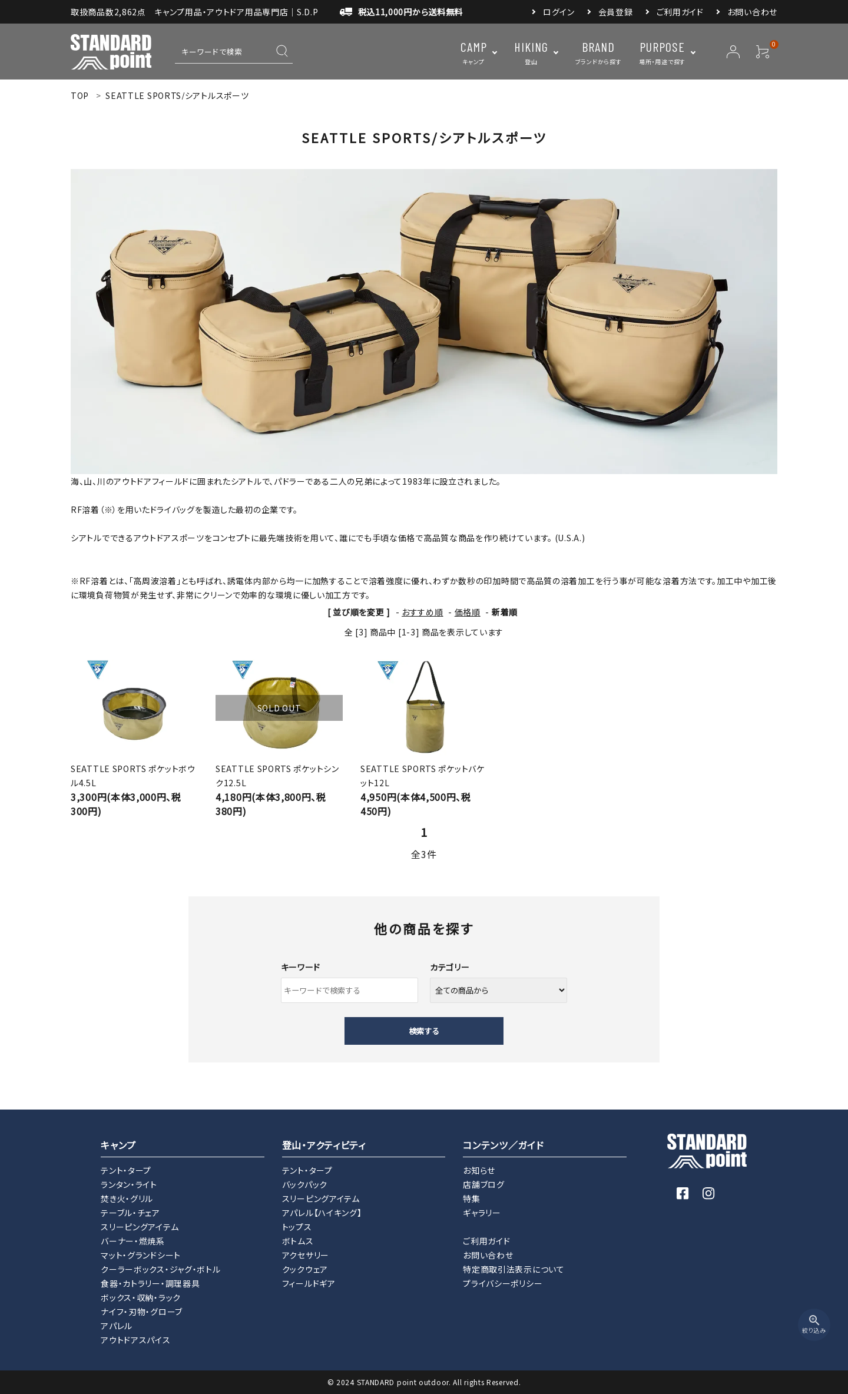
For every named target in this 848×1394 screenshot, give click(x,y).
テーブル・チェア (130, 1212)
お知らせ (479, 1170)
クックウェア (305, 1269)
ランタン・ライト (129, 1184)
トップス (297, 1227)
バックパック (304, 1184)
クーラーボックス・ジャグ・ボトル (160, 1269)
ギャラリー (482, 1212)
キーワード (301, 967)
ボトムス (298, 1241)
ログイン (559, 12)
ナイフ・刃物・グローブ (142, 1311)
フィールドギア (309, 1283)
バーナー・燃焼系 (133, 1241)
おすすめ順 (422, 612)
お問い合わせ (752, 12)
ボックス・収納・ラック (141, 1297)
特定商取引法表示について (513, 1269)
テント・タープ (126, 1170)
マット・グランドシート (141, 1255)
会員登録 (615, 12)
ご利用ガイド (680, 12)
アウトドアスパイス (135, 1340)
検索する (424, 1031)
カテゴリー (450, 967)
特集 (471, 1198)
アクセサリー (305, 1255)
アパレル (116, 1326)
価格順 (468, 612)
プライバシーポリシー (502, 1283)
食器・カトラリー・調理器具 (150, 1283)
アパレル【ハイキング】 (322, 1212)
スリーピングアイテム (139, 1227)
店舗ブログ (484, 1184)
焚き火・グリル (127, 1198)
